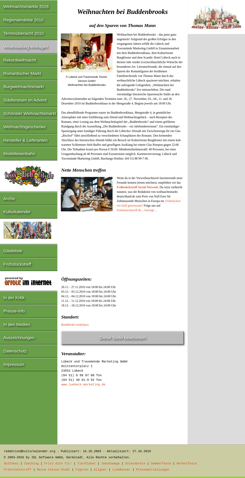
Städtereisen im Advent (25, 100)
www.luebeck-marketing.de (83, 384)
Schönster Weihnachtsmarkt (29, 113)
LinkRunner (121, 469)
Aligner (100, 469)
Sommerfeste (161, 463)
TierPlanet (86, 463)
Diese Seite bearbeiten (122, 337)
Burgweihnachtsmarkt (23, 86)
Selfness (11, 463)
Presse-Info (14, 311)
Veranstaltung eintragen (25, 46)
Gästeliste (12, 250)
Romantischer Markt (22, 73)
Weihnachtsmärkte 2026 (26, 6)
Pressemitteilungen (152, 469)
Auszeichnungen (19, 337)
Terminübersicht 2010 (23, 33)
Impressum (13, 364)
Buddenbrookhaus (75, 325)
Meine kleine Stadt (53, 469)
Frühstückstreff (17, 264)
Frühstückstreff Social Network (137, 187)
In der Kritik (14, 297)
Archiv (9, 198)
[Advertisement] (122, 243)
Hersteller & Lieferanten (25, 140)
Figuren (81, 469)
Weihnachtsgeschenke (24, 127)
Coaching (31, 463)
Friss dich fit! (58, 463)
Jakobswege (110, 463)
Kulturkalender (17, 211)
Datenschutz (15, 351)
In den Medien (16, 324)
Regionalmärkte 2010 (23, 20)
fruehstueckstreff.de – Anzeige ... (137, 210)
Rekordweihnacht (19, 60)
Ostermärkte (135, 463)
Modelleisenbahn (19, 153)
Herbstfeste (187, 463)
